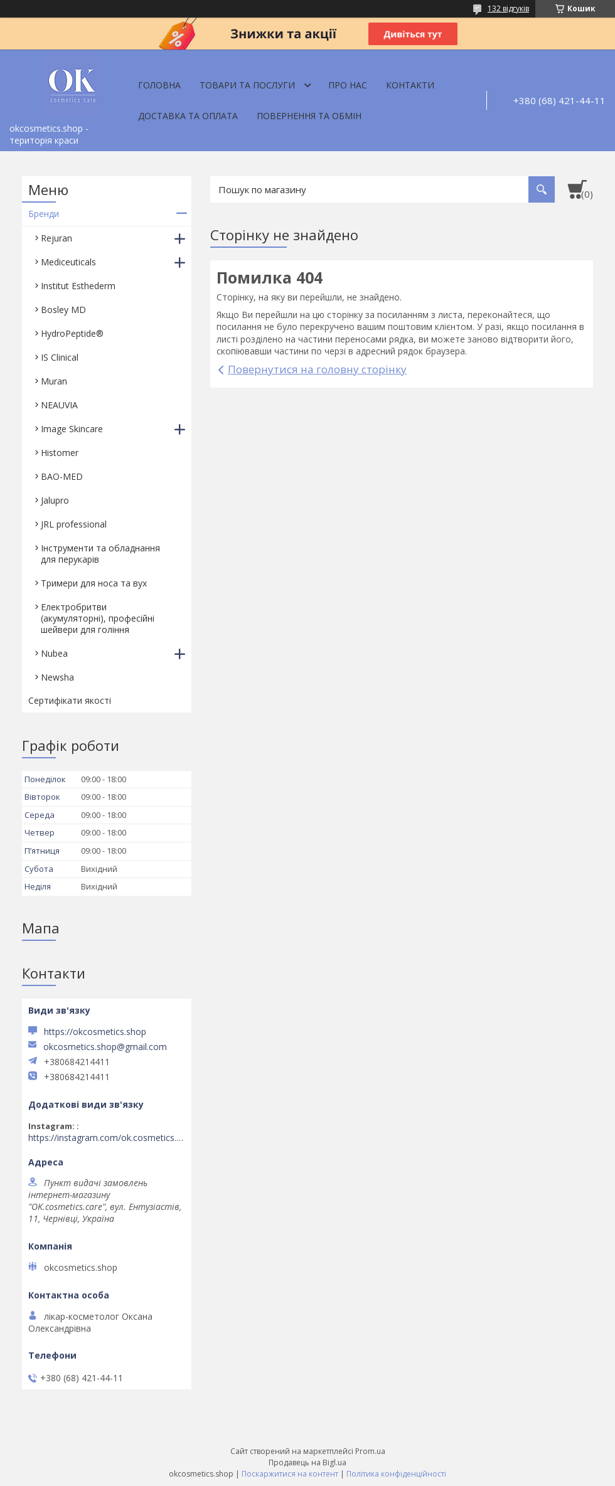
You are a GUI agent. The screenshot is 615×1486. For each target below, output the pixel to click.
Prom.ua (370, 1451)
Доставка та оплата (188, 116)
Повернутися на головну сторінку (317, 369)
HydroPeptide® (72, 333)
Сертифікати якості (69, 700)
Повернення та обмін (309, 116)
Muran (54, 381)
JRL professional (74, 524)
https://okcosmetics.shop (95, 1032)
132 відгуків (508, 8)
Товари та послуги (247, 85)
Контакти (410, 85)
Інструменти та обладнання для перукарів (100, 553)
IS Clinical (59, 357)
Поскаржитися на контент (290, 1473)
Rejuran (56, 238)
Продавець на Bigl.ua (307, 1462)
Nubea (54, 653)
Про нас (347, 85)
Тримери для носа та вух (94, 583)
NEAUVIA (59, 405)
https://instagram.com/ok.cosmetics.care (106, 1138)
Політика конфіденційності (396, 1473)
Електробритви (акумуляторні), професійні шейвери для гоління (97, 618)
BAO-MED (62, 476)
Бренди (43, 214)
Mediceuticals (68, 262)
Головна (159, 85)
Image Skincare (72, 429)
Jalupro (55, 500)
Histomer (59, 453)
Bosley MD (63, 310)
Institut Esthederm (78, 286)
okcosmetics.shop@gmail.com (105, 1047)
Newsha (57, 677)
